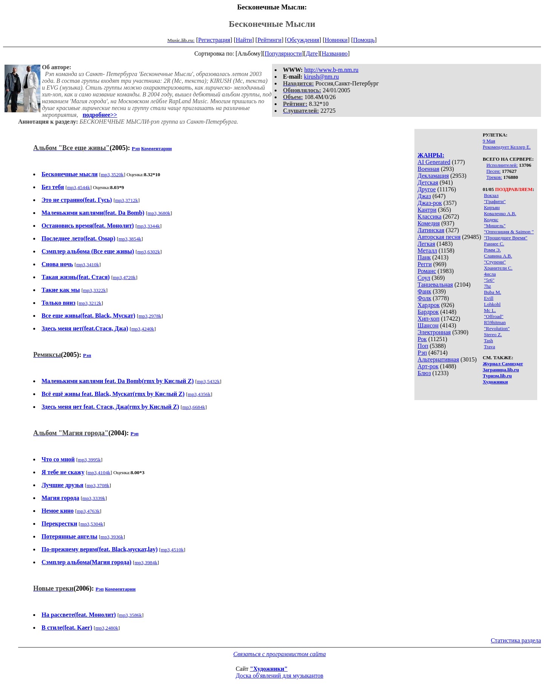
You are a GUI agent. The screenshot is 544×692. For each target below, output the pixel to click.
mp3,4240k (142, 329)
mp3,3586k (130, 615)
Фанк (424, 291)
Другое (426, 189)
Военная (428, 169)
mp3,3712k (126, 200)
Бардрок (428, 312)
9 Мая (489, 141)
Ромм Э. (492, 250)
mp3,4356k (199, 394)
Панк (424, 257)
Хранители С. (498, 268)
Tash (488, 340)
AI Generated (433, 162)
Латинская (430, 230)
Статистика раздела (516, 640)
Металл (427, 250)
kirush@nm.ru (321, 76)
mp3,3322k (94, 290)
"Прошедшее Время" (505, 237)
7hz (487, 286)
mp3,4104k (99, 472)
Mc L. (490, 310)
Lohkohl (492, 304)
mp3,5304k (91, 524)
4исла (490, 274)
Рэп (422, 352)
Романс (426, 271)
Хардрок (428, 305)
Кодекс (491, 219)
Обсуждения (303, 40)
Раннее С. (494, 244)
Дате (312, 53)
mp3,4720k (124, 277)
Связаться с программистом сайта (279, 654)
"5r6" (489, 280)
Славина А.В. (498, 256)
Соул (423, 278)
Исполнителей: (502, 165)
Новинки (336, 40)
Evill (488, 298)
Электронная (434, 332)
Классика (429, 216)
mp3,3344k (148, 226)
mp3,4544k (78, 187)
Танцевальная (435, 284)
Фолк (424, 298)
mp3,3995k (89, 459)
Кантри (426, 209)
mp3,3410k (87, 264)
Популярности (282, 53)
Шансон (427, 325)
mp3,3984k (145, 562)
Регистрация (214, 40)
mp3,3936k (111, 537)
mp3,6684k (193, 407)
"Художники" (268, 669)
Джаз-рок (429, 203)
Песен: (493, 171)
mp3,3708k (98, 485)
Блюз (424, 373)
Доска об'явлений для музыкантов (279, 675)
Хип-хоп (428, 318)
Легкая (426, 243)
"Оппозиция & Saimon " (509, 231)
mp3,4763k (88, 511)
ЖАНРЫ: (430, 155)
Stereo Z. (493, 334)
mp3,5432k (208, 381)
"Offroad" (494, 316)
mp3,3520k (112, 174)
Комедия (428, 223)
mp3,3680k (159, 213)
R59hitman (495, 322)
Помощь (364, 40)
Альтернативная (438, 359)
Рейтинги (269, 40)
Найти (244, 40)
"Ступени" (495, 262)
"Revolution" (497, 328)
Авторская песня (439, 237)
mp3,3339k (93, 498)
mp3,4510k (172, 549)
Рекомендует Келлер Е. (507, 147)
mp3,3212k (90, 303)
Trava (489, 346)
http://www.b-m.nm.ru (331, 70)
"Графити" (495, 201)
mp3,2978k (150, 316)
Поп (422, 346)
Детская (427, 182)
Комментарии (156, 148)
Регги (424, 264)
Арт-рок (427, 366)
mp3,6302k (148, 251)
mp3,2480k (106, 628)
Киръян (492, 207)
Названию (335, 53)
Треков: (494, 177)
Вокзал (491, 195)
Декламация (433, 175)
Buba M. (492, 292)
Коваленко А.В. (500, 213)
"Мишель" (494, 225)
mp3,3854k (130, 239)
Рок (422, 339)
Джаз (424, 196)
